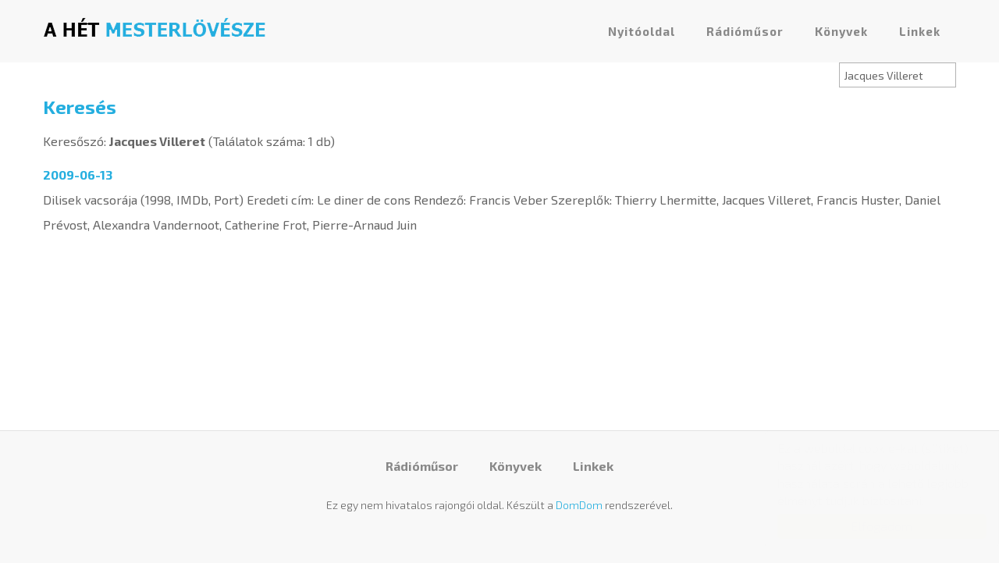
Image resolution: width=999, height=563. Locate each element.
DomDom (579, 504)
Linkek (919, 31)
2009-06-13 (77, 174)
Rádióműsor (745, 31)
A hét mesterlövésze (154, 27)
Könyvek (841, 31)
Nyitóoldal (641, 31)
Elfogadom (866, 525)
